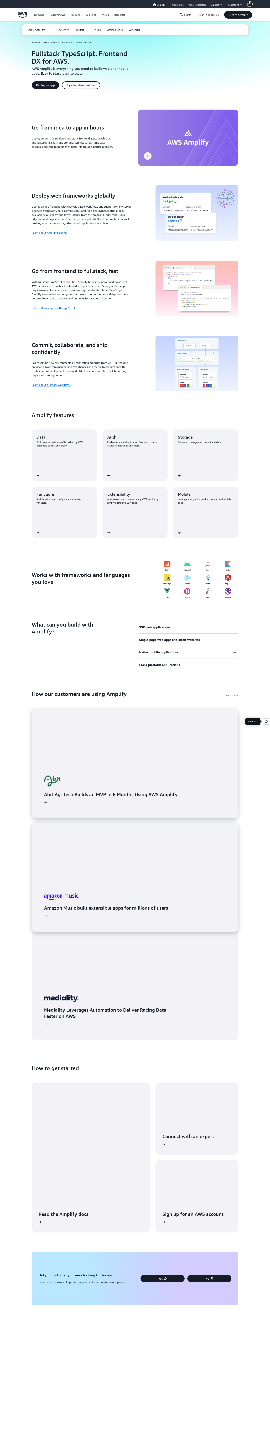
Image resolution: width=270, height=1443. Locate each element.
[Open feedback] (266, 721)
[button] (58, 15)
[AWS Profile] (250, 4)
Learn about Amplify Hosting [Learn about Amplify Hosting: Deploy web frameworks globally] (49, 232)
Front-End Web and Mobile (58, 42)
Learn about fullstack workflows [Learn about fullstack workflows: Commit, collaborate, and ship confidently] (51, 384)
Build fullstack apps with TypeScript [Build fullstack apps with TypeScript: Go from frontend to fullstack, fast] (53, 308)
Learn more (231, 695)
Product (36, 42)
